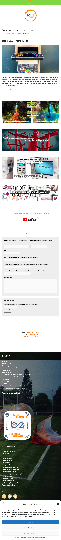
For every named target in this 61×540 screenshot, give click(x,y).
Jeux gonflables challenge (10, 469)
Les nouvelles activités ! (10, 368)
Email (32, 244)
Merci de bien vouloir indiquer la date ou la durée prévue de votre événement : (24, 271)
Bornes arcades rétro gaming (15, 41)
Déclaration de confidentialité (36, 537)
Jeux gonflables (7, 465)
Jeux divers (5, 454)
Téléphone (7, 250)
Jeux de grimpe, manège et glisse (13, 474)
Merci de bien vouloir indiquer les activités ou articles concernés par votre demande (26, 264)
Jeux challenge (7, 458)
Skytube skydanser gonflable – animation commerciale (20, 483)
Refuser (30, 528)
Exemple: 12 (7, 309)
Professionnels (7, 372)
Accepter (30, 522)
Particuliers (6, 370)
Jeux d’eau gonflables (9, 471)
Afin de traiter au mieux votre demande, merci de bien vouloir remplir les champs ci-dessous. (28, 240)
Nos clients (6, 381)
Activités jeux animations (10, 366)
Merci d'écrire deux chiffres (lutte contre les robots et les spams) (21, 304)
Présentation (6, 363)
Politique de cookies (21, 537)
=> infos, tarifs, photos (8, 89)
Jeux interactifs (7, 460)
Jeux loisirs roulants (8, 478)
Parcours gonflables (8, 485)
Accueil (4, 361)
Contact (4, 384)
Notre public (6, 379)
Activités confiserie (8, 451)
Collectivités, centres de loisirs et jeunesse (16, 375)
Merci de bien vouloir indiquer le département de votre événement (21, 257)
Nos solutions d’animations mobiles (14, 377)
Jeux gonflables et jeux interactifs (11, 34)
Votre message (8, 277)
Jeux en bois (6, 463)
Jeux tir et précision (8, 480)
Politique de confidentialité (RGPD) (13, 388)
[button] (58, 504)
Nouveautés (6, 456)
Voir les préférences (30, 533)
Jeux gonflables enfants (10, 467)
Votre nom (7, 244)
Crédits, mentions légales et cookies (14, 386)
